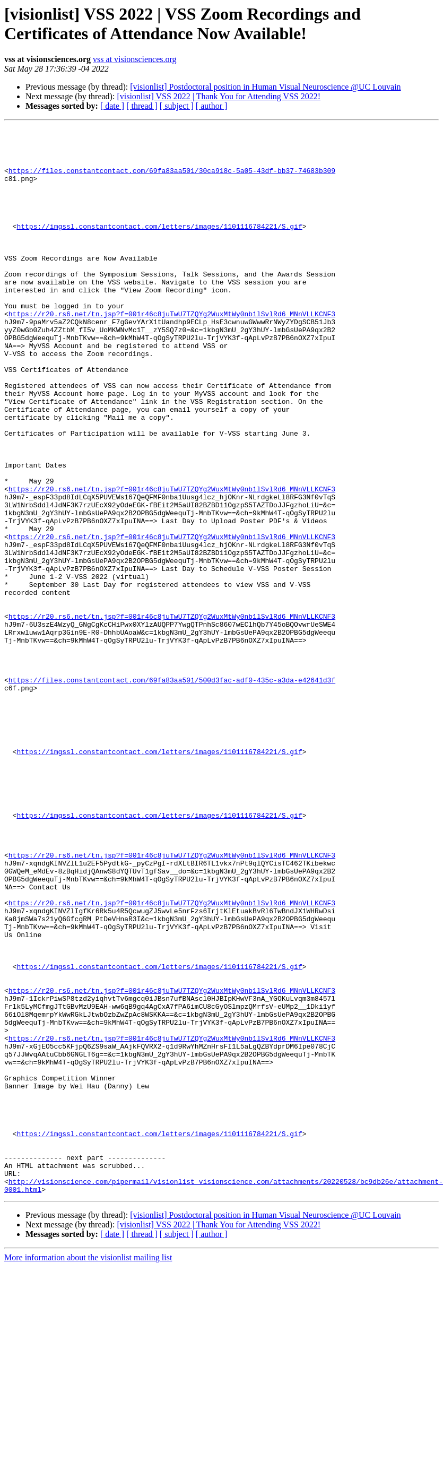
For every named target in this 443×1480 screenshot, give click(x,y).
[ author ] (212, 105)
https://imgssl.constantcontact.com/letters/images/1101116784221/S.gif (159, 247)
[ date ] (112, 105)
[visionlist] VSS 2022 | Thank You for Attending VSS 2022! (218, 96)
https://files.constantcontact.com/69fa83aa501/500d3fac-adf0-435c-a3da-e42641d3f (171, 791)
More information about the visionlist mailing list (88, 1470)
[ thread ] (142, 105)
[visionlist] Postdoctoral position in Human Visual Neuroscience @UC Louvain (265, 86)
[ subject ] (177, 105)
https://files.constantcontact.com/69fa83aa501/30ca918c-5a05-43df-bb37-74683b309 (171, 180)
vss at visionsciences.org (134, 59)
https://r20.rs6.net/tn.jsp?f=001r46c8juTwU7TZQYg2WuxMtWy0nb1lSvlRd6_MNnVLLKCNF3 (171, 352)
